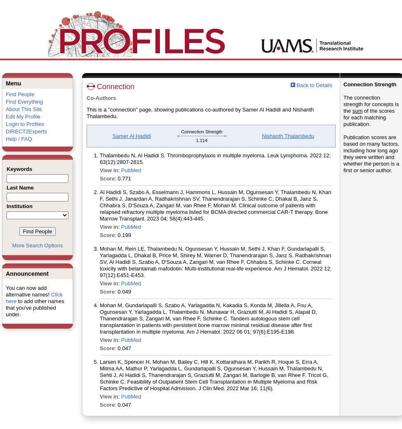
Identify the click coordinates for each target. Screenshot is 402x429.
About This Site (24, 109)
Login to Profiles (25, 124)
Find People (20, 94)
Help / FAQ (19, 139)
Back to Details (314, 85)
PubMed (131, 170)
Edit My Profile (23, 117)
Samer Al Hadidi (132, 136)
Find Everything (24, 102)
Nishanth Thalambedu (288, 136)
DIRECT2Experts (26, 131)
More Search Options (37, 245)
